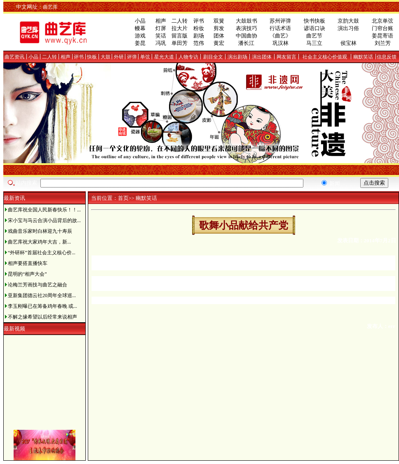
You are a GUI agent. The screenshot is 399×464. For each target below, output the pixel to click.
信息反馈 (387, 57)
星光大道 (164, 57)
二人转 (179, 21)
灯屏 (160, 28)
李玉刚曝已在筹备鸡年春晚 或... (42, 306)
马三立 (314, 43)
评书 (198, 21)
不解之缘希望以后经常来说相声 (42, 317)
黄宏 (219, 43)
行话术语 (280, 28)
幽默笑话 (363, 57)
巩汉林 (280, 43)
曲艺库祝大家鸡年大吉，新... (39, 242)
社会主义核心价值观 (325, 57)
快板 (92, 57)
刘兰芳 (383, 43)
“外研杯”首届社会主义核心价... (41, 252)
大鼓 (105, 57)
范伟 (198, 43)
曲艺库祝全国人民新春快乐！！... (44, 210)
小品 (140, 21)
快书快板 (314, 21)
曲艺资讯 (14, 57)
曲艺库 (50, 7)
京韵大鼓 (348, 21)
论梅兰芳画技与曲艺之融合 (37, 285)
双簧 (219, 21)
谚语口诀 (314, 28)
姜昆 (140, 43)
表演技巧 (246, 28)
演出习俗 (348, 28)
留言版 (179, 36)
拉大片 (179, 28)
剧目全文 (213, 57)
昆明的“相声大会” (27, 274)
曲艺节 (314, 36)
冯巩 (160, 43)
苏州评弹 (280, 21)
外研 (119, 57)
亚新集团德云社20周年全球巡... (42, 295)
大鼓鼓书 (246, 21)
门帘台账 (382, 28)
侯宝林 (348, 43)
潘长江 (246, 43)
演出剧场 (237, 57)
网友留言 (286, 57)
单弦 (145, 57)
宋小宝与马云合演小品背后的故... (44, 220)
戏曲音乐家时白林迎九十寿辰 (40, 231)
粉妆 (198, 28)
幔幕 (140, 28)
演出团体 (262, 57)
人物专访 (188, 57)
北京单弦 (382, 21)
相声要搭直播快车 (27, 263)
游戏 (140, 36)
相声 (160, 21)
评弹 (132, 57)
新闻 (331, 183)
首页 (123, 198)
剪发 (219, 28)
